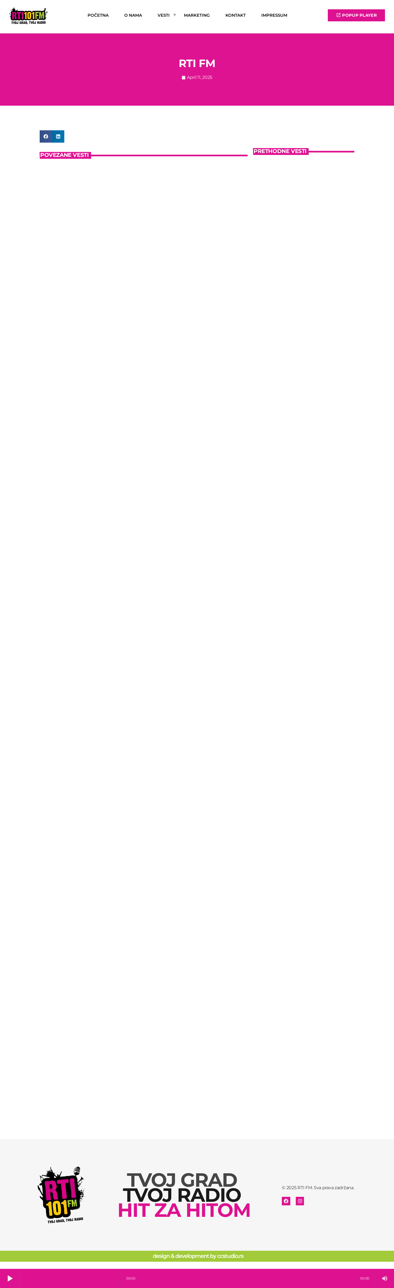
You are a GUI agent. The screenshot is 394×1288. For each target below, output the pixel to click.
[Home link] (29, 15)
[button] (46, 136)
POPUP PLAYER (356, 15)
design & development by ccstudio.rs (198, 1263)
